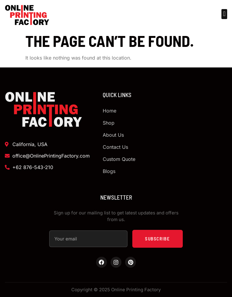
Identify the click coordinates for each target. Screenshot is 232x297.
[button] (224, 14)
